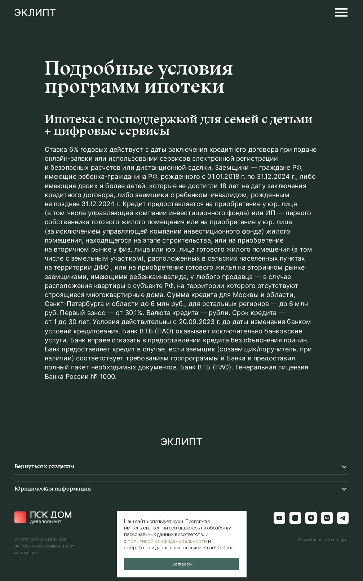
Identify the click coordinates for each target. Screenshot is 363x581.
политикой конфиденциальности (167, 541)
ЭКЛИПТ (35, 12)
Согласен (182, 564)
